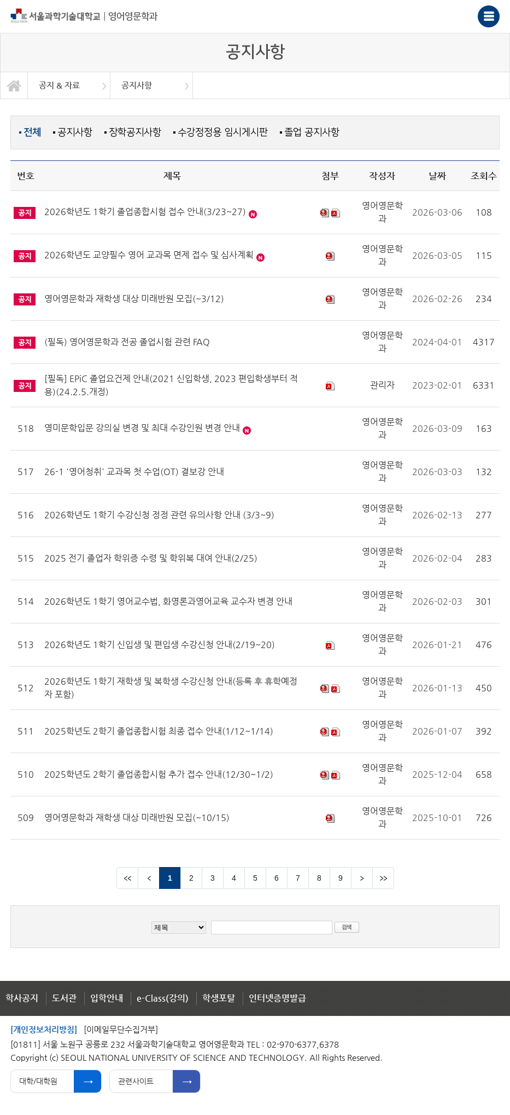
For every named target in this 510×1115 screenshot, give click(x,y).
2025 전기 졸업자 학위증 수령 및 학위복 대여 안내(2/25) (150, 558)
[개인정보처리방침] (43, 1029)
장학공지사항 (135, 132)
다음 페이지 (362, 878)
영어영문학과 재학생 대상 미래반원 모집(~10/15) (137, 817)
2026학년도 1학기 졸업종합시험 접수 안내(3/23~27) (145, 211)
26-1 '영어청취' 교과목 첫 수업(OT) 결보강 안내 (134, 471)
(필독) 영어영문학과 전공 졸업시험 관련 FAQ (127, 342)
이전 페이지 (149, 878)
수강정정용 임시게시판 (223, 132)
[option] (69, 85)
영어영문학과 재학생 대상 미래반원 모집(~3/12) (134, 298)
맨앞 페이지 (127, 878)
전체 (32, 132)
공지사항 (74, 132)
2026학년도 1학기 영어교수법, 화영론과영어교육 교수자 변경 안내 (168, 601)
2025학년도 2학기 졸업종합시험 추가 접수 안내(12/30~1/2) (158, 774)
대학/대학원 (38, 1081)
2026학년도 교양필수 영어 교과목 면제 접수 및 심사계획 (149, 255)
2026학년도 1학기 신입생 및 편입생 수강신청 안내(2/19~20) (159, 644)
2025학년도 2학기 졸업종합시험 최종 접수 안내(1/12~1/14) (158, 731)
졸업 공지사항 (311, 132)
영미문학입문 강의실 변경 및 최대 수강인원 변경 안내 (142, 428)
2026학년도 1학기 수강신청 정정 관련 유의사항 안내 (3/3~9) (159, 515)
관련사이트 (136, 1081)
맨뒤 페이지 (383, 878)
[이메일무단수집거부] (121, 1029)
